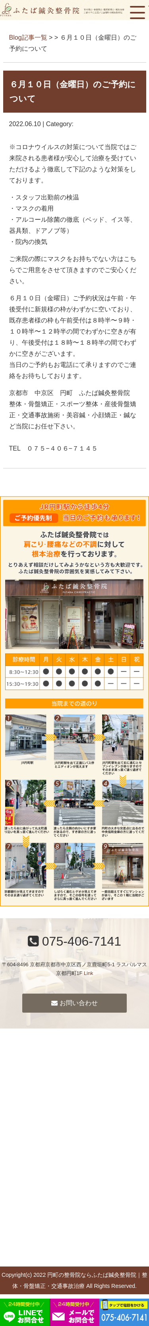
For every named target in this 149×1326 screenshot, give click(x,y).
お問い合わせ (74, 1003)
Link (88, 973)
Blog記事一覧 (28, 37)
